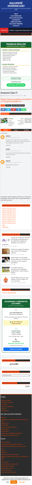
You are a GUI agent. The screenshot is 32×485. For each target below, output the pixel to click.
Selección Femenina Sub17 (9, 219)
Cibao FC (8, 105)
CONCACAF (4, 452)
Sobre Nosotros (16, 22)
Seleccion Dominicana (18, 105)
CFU (2, 448)
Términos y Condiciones (7, 406)
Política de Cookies (6, 400)
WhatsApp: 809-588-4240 (16, 343)
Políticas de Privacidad (7, 402)
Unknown (8, 136)
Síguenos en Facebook (16, 349)
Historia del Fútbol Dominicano (9, 427)
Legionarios (16, 20)
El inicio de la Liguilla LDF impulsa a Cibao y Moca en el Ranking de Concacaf (20, 251)
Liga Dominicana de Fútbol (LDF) (9, 464)
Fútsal (3, 225)
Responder (8, 145)
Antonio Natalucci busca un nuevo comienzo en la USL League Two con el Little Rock (20, 279)
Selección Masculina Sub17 (9, 211)
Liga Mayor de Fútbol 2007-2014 (9, 435)
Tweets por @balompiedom (9, 293)
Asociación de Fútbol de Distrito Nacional (11, 444)
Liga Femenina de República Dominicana (11, 433)
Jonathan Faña (4, 429)
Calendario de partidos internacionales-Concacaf (13, 446)
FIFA (2, 460)
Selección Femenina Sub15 (9, 221)
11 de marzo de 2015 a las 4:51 (13, 137)
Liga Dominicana (16, 16)
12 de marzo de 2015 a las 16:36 (14, 162)
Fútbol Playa (5, 227)
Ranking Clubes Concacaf (7, 466)
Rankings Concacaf (6, 470)
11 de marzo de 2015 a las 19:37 (14, 150)
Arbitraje (3, 417)
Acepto (14, 482)
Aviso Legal (4, 404)
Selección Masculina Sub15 (9, 213)
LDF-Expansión (5, 431)
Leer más (22, 482)
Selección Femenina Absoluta (8, 472)
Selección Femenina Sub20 (9, 217)
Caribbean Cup (5, 423)
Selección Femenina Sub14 (9, 223)
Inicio (16, 14)
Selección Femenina (16, 24)
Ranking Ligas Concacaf (7, 468)
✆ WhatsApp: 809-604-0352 (16, 85)
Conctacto (3, 408)
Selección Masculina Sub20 (9, 209)
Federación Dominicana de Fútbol (9, 454)
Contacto (16, 26)
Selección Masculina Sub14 (9, 215)
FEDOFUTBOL (4, 425)
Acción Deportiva (5, 442)
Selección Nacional (16, 18)
